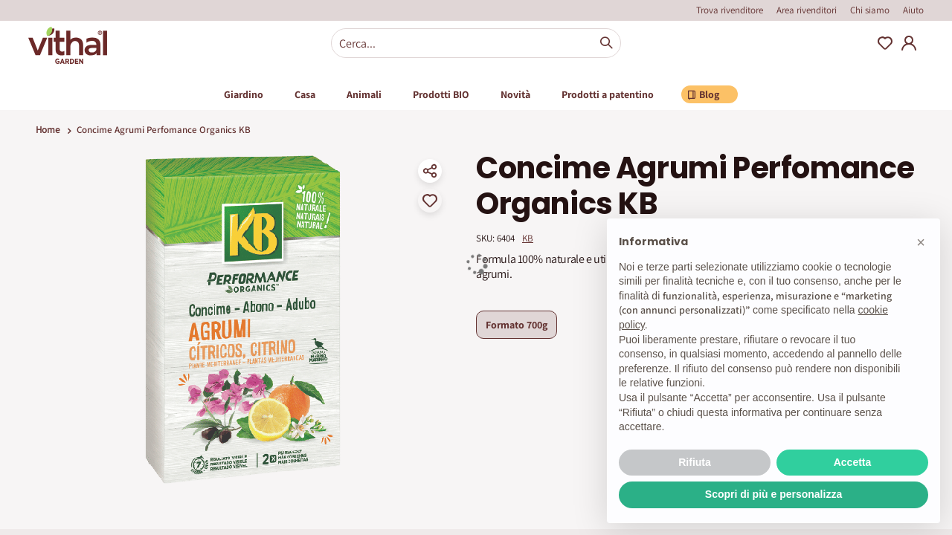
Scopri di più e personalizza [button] (773, 494)
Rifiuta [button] (694, 462)
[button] (921, 242)
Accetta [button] (853, 462)
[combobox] (476, 43)
